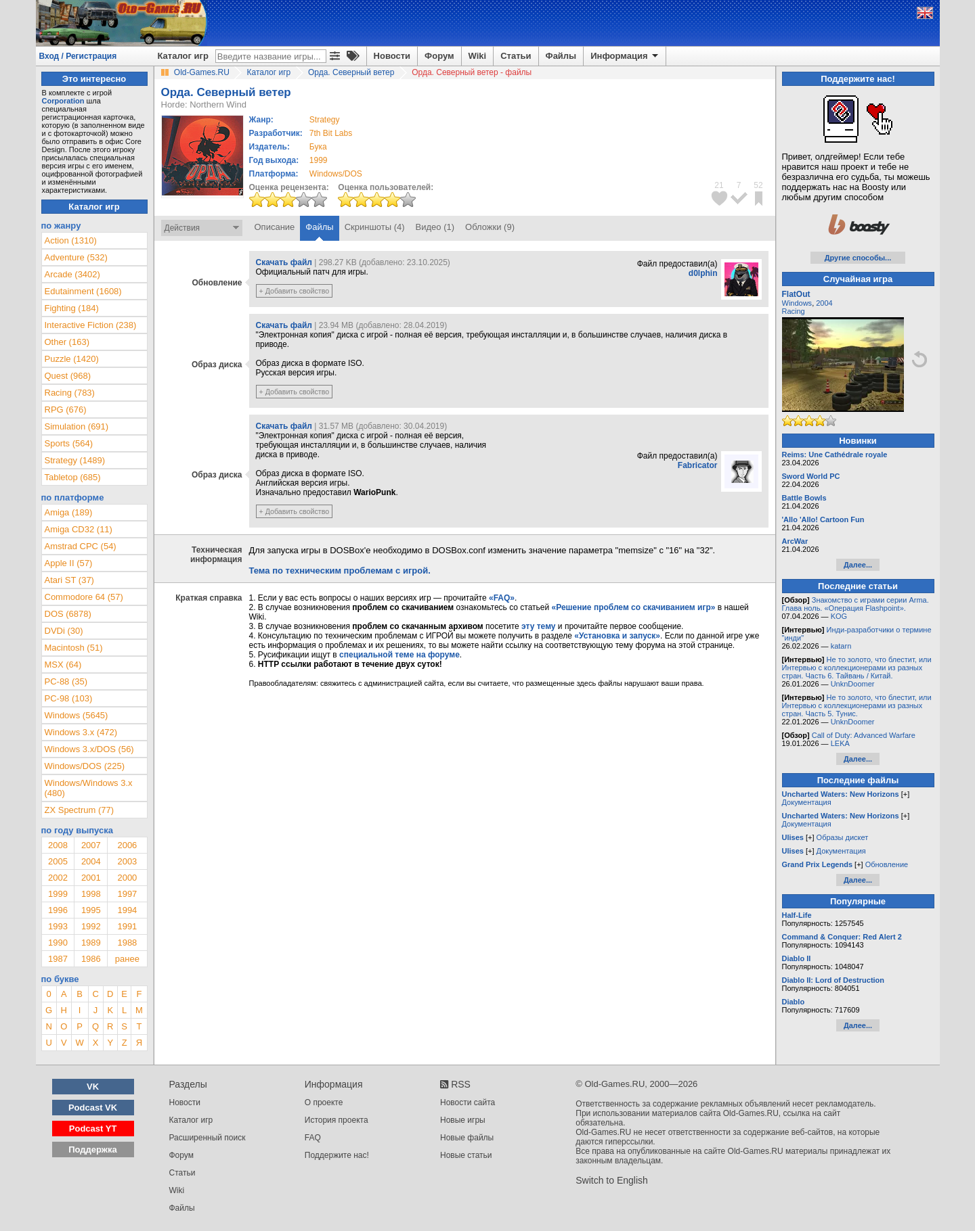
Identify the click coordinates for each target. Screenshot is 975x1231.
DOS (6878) (68, 614)
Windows (797, 303)
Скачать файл (284, 262)
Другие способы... (858, 258)
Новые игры (462, 1120)
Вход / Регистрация (78, 56)
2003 (127, 861)
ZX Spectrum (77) (79, 810)
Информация (625, 56)
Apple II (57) (69, 563)
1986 (91, 959)
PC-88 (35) (66, 681)
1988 (127, 942)
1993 (58, 926)
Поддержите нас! (337, 1155)
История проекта (336, 1120)
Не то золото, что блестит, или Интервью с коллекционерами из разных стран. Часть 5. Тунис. (857, 705)
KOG (839, 616)
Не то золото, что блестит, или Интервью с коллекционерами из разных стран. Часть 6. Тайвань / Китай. (857, 667)
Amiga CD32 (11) (78, 529)
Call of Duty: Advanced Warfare (863, 735)
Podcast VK (92, 1107)
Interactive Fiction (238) (91, 325)
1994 (127, 910)
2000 (127, 878)
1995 (91, 910)
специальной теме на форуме (399, 654)
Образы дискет (843, 837)
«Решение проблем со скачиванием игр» (634, 607)
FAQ (313, 1137)
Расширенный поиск (207, 1137)
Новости (392, 56)
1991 (127, 926)
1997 (127, 894)
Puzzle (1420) (72, 359)
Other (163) (67, 342)
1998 (91, 894)
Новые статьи (466, 1155)
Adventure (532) (76, 257)
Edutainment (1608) (83, 291)
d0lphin (703, 273)
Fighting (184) (72, 308)
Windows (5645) (76, 715)
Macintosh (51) (74, 648)
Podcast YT (93, 1128)
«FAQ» (502, 598)
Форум (439, 56)
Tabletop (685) (73, 477)
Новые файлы (467, 1137)
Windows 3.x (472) (81, 732)
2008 (58, 845)
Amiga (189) (69, 512)
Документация (806, 802)
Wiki (478, 56)
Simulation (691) (77, 426)
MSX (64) (63, 664)
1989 (91, 942)
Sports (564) (69, 443)
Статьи (515, 56)
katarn (841, 646)
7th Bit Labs (330, 133)
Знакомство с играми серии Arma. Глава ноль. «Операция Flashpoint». (855, 604)
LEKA (840, 743)
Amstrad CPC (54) (80, 546)
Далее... (858, 565)
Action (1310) (71, 240)
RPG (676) (66, 409)
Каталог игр (183, 56)
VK (93, 1087)
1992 (91, 926)
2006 (127, 845)
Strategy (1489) (75, 460)
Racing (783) (70, 393)
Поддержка (92, 1149)
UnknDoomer (853, 684)
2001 (91, 878)
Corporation (63, 101)
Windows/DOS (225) (85, 766)
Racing (793, 311)
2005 (58, 861)
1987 (58, 959)
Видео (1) (435, 227)
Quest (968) (68, 376)
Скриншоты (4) (375, 227)
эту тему (538, 626)
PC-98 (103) (69, 698)
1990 (58, 942)
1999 (318, 160)
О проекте (324, 1102)
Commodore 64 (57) (84, 597)
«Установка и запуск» (617, 636)
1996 (58, 910)
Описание (275, 227)
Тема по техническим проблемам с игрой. (340, 570)
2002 (58, 878)
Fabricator (698, 465)
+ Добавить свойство (294, 291)
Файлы (561, 56)
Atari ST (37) (69, 580)
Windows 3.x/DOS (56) (89, 749)
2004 (91, 861)
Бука (318, 147)
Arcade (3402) (72, 274)
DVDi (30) (64, 631)
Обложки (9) (490, 227)
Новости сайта (467, 1102)
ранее (127, 959)
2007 (91, 845)
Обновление (887, 864)
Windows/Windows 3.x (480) (89, 788)
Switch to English (612, 1180)
